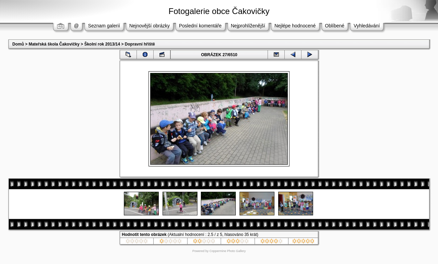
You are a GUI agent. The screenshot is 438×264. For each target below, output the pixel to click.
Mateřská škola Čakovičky (54, 44)
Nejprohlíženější (248, 25)
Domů (18, 44)
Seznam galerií (104, 25)
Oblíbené (335, 25)
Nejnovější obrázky (149, 25)
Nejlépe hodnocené (295, 25)
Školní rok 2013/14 (102, 44)
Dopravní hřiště (140, 44)
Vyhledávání (366, 25)
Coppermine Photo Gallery (227, 251)
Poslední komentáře (200, 25)
